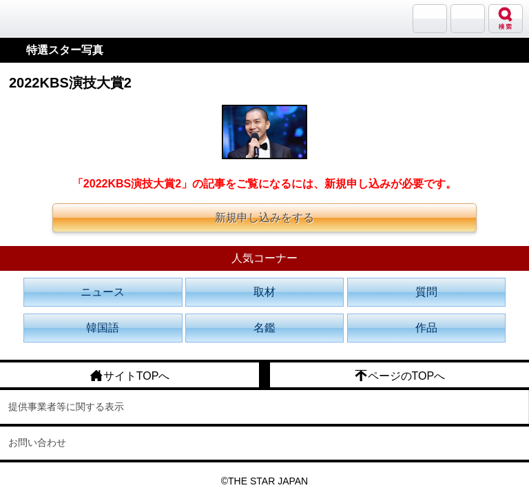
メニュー (467, 18)
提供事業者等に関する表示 (66, 406)
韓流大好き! (46, 18)
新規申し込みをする (264, 217)
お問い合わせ (37, 442)
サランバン (429, 18)
